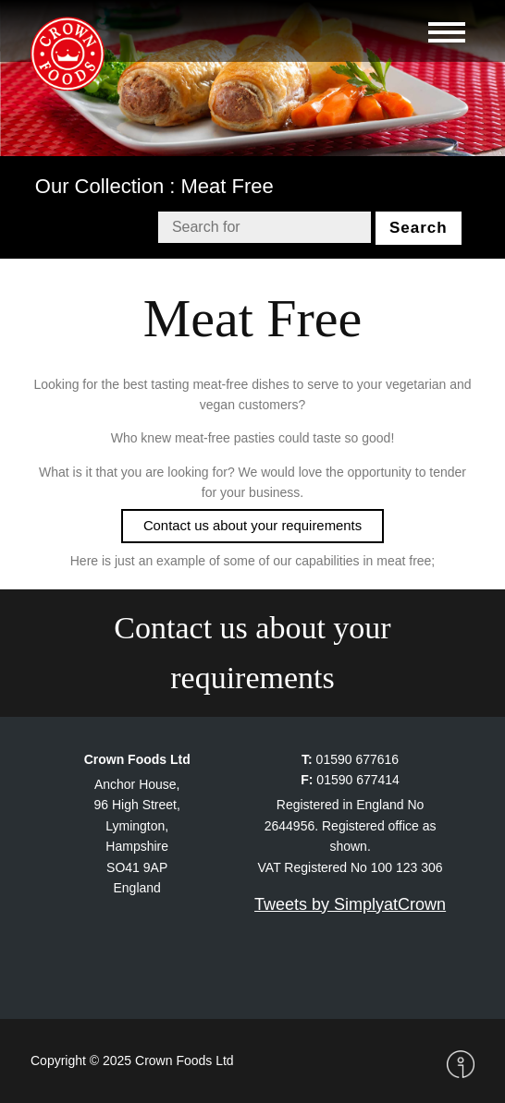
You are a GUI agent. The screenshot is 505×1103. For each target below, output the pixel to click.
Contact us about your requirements (252, 653)
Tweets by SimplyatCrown (350, 904)
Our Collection (99, 186)
